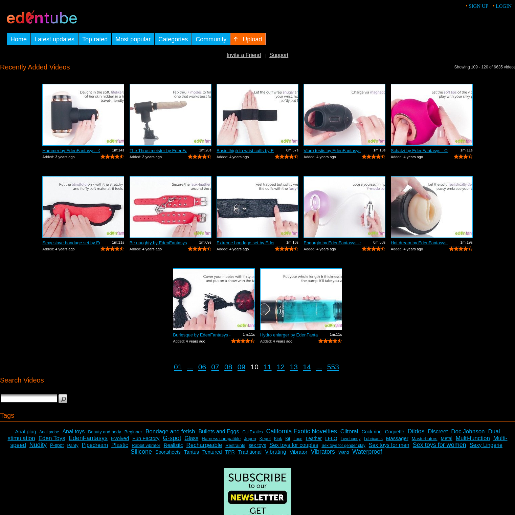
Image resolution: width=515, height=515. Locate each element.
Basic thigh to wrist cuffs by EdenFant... (245, 150)
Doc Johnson (468, 431)
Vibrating (275, 452)
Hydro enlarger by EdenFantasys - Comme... (289, 334)
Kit (287, 438)
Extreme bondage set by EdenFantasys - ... (245, 242)
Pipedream (95, 445)
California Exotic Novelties (301, 431)
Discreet (438, 431)
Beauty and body (104, 431)
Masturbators (425, 438)
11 (267, 367)
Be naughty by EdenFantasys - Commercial (158, 242)
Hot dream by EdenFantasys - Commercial (419, 242)
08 (228, 367)
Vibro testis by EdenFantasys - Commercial (332, 150)
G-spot (172, 438)
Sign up (478, 6)
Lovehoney (351, 438)
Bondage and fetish (170, 431)
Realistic (173, 445)
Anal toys (73, 431)
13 (294, 367)
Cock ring (372, 431)
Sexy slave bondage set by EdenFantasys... (71, 242)
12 (281, 367)
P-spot (57, 445)
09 (241, 367)
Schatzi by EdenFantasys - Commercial (419, 150)
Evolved (120, 438)
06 (202, 367)
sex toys (257, 445)
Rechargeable (204, 445)
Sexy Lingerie (486, 445)
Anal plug (25, 431)
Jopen (250, 438)
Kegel (265, 438)
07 (215, 367)
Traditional (250, 452)
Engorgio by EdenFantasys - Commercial (332, 242)
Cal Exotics (253, 432)
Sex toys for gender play (343, 445)
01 (178, 367)
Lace (297, 438)
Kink (278, 438)
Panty (72, 445)
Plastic (119, 445)
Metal (446, 438)
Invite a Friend (244, 55)
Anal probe (49, 432)
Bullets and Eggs (218, 431)
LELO (331, 438)
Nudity (38, 444)
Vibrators (323, 451)
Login (504, 6)
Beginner (133, 431)
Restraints (235, 445)
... (190, 367)
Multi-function (473, 438)
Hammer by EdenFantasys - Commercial (71, 150)
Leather (313, 438)
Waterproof (367, 451)
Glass (191, 438)
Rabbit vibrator (146, 445)
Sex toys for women (439, 444)
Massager (397, 438)
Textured (212, 452)
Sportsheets (168, 452)
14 (307, 367)
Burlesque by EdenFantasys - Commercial (201, 334)
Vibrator (298, 452)
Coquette (394, 431)
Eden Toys (52, 438)
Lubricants (373, 438)
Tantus (191, 452)
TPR (230, 452)
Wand (343, 452)
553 (333, 367)
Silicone (141, 451)
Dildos (416, 431)
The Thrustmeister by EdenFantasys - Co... (158, 150)
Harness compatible (221, 438)
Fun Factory (145, 438)
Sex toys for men (389, 445)
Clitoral (349, 431)
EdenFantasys (88, 438)
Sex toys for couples (293, 445)
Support (278, 55)
